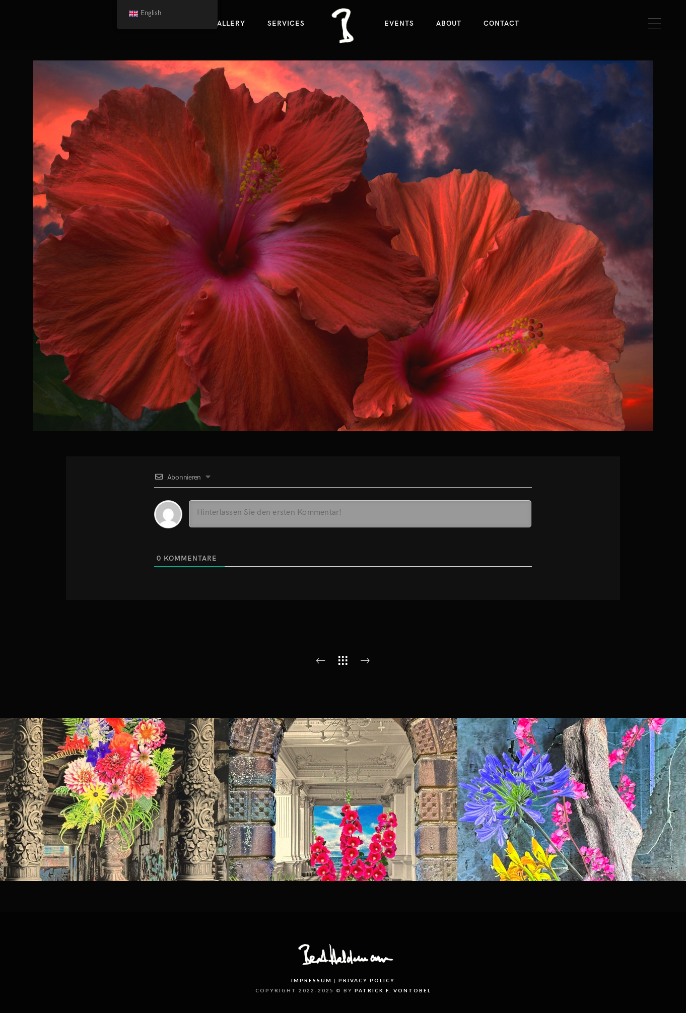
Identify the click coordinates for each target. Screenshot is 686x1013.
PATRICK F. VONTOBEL (393, 990)
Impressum (311, 980)
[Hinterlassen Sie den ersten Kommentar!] (360, 513)
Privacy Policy (366, 980)
